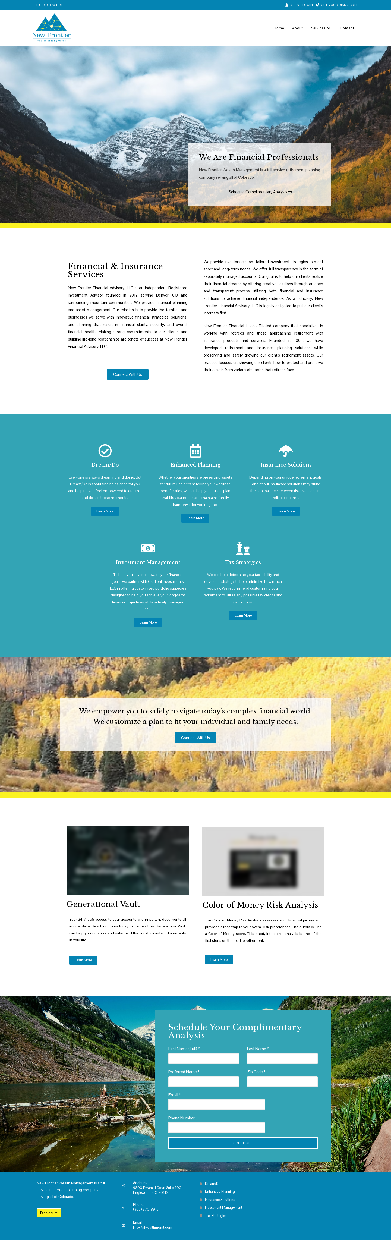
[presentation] (295, 1110)
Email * (174, 1094)
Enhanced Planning (195, 465)
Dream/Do (105, 465)
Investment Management (148, 562)
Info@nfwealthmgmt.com (152, 1227)
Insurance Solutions (285, 465)
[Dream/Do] (105, 451)
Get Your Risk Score (337, 5)
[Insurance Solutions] (286, 451)
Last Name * (258, 1048)
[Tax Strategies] (243, 548)
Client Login (299, 5)
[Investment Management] (148, 548)
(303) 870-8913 (51, 5)
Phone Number (181, 1118)
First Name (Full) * (184, 1048)
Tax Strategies (243, 562)
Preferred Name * (184, 1071)
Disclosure (49, 1212)
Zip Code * (256, 1071)
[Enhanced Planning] (195, 451)
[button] (259, 192)
